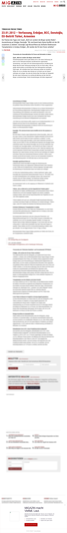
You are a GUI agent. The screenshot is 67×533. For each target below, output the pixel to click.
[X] (3, 58)
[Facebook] (3, 55)
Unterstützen (50, 1)
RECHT (24, 6)
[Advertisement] (33, 17)
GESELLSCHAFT (11, 6)
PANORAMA (19, 6)
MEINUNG (43, 6)
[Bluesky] (3, 61)
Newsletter (35, 1)
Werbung (56, 1)
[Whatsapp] (3, 64)
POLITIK (4, 6)
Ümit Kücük (7, 50)
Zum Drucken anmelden (61, 52)
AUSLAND (30, 6)
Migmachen (42, 1)
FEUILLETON (37, 6)
